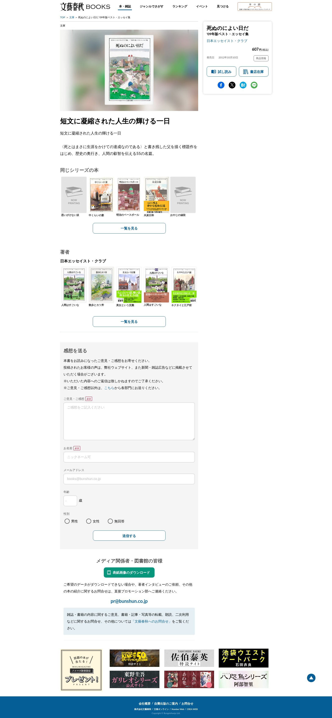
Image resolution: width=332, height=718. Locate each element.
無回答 (119, 521)
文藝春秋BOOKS (85, 7)
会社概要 (145, 703)
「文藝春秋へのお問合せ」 (151, 621)
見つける (223, 6)
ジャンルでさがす (151, 6)
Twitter (232, 85)
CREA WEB (192, 709)
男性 (74, 521)
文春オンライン (161, 709)
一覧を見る (129, 228)
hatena (243, 85)
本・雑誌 (125, 6)
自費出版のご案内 (166, 703)
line (254, 85)
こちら (109, 388)
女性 (96, 521)
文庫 (71, 17)
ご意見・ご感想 (74, 398)
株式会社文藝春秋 (142, 709)
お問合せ (187, 703)
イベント (202, 6)
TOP (62, 17)
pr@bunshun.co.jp (129, 601)
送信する (129, 536)
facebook (221, 85)
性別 (66, 513)
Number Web (178, 709)
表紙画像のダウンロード (131, 572)
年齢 (66, 492)
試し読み (224, 72)
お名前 (68, 448)
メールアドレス (74, 470)
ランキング (179, 6)
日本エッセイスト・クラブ (227, 41)
